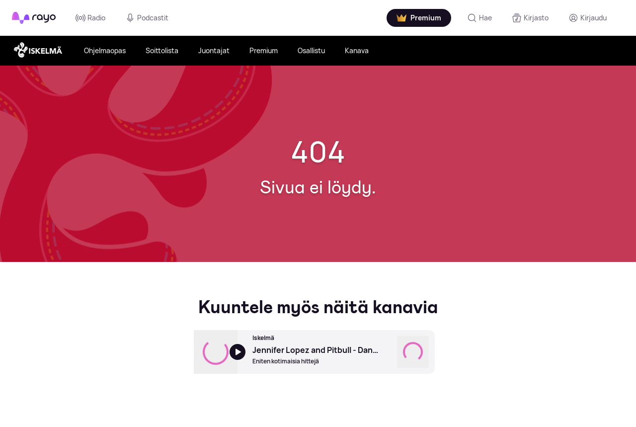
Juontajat (214, 50)
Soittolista (162, 50)
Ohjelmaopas (105, 50)
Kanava (357, 50)
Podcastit (146, 18)
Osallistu (311, 50)
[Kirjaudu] (587, 18)
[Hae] (479, 18)
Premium (263, 50)
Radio (90, 18)
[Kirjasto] (529, 18)
